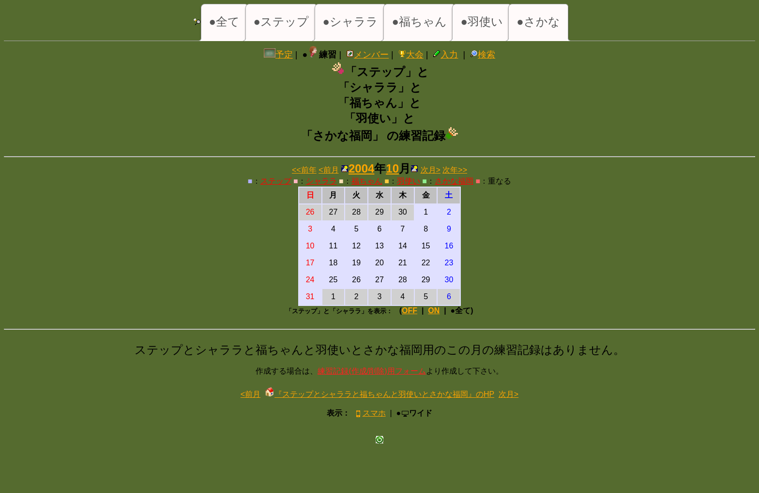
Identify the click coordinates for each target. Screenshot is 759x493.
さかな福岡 (454, 181)
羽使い (408, 181)
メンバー (367, 54)
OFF (409, 310)
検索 (482, 54)
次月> (430, 170)
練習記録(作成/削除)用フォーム (371, 371)
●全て (224, 21)
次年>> (454, 170)
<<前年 (304, 170)
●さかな (538, 21)
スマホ (370, 413)
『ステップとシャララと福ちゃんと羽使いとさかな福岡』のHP (379, 394)
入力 (445, 54)
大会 (411, 54)
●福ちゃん (419, 21)
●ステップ (281, 21)
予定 (278, 54)
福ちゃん (366, 181)
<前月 (328, 170)
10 (392, 168)
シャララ (321, 181)
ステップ (275, 181)
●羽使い (481, 21)
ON (434, 310)
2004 (361, 168)
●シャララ (351, 21)
